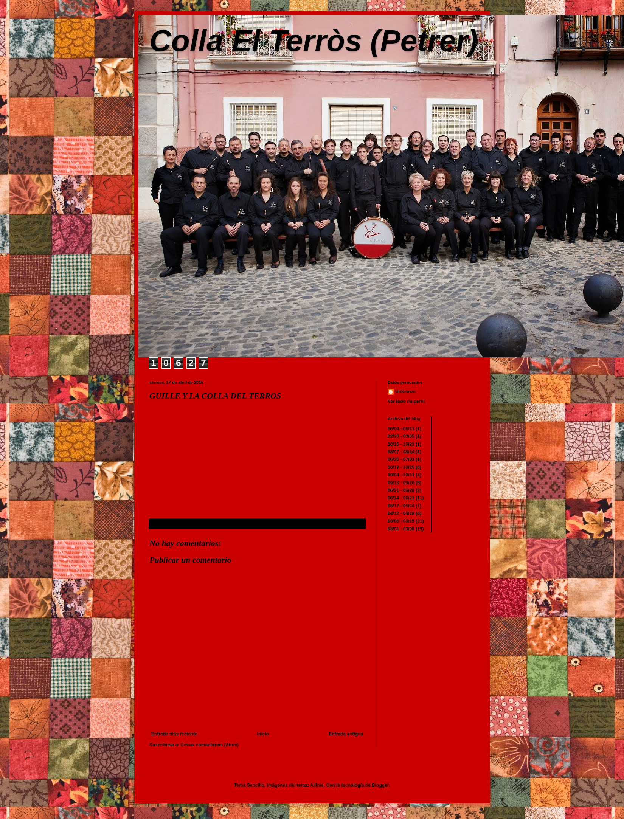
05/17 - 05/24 (401, 506)
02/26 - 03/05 (401, 436)
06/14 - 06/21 (401, 498)
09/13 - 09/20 (401, 483)
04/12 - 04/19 (401, 513)
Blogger (380, 785)
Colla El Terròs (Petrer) (313, 40)
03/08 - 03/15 (401, 521)
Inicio (263, 734)
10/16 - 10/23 (401, 444)
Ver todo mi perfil (406, 401)
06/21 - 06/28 (401, 490)
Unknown (405, 391)
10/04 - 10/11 (401, 475)
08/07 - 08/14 (401, 451)
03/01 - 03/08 (401, 529)
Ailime (317, 785)
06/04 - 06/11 (401, 428)
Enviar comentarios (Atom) (210, 745)
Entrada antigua (346, 734)
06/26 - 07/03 (401, 459)
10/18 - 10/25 (401, 467)
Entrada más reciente (174, 734)
